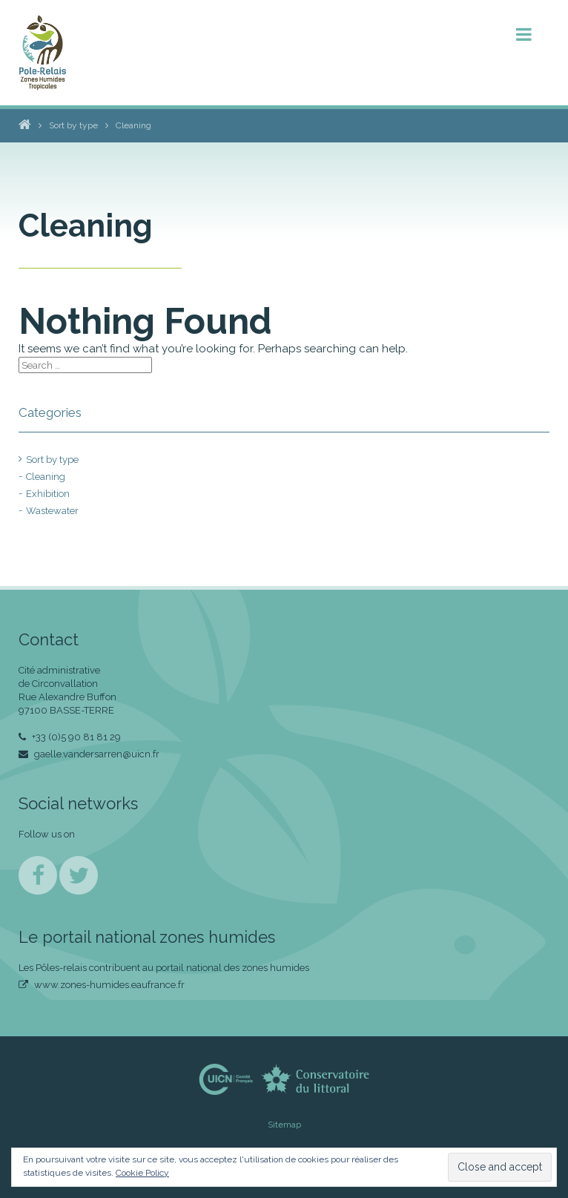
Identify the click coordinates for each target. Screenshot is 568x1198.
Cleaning (45, 476)
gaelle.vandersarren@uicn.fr (89, 754)
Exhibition (48, 493)
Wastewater (52, 510)
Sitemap (284, 1124)
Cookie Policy (142, 1173)
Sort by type (52, 459)
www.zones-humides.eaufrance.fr (102, 984)
